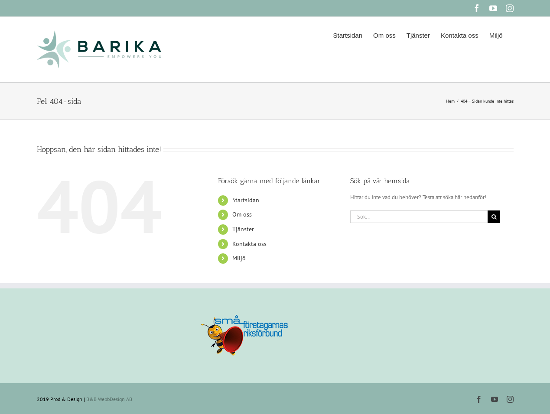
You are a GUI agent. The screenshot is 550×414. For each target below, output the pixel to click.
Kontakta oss (249, 244)
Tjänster (243, 229)
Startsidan (245, 200)
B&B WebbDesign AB (109, 399)
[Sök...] (419, 216)
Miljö (239, 258)
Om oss (242, 214)
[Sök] (494, 216)
